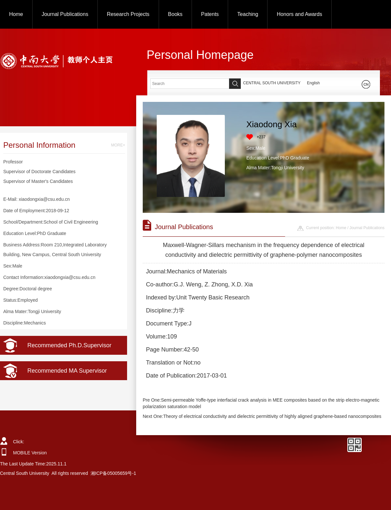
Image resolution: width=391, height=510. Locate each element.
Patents (210, 14)
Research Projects (128, 14)
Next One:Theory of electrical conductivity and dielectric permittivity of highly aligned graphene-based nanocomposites (262, 416)
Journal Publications (65, 14)
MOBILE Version (30, 452)
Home (16, 14)
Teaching (247, 14)
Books (175, 14)
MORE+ (118, 145)
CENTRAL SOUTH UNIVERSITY (271, 83)
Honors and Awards (299, 14)
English (313, 83)
